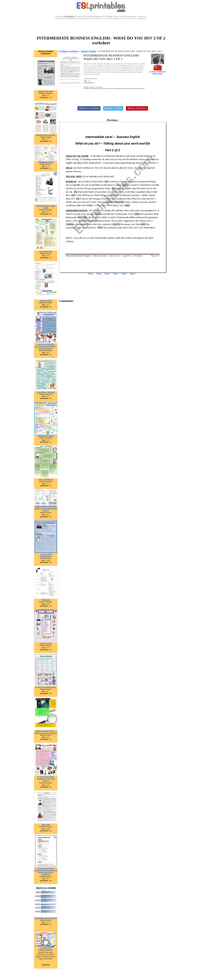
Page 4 (116, 273)
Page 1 (91, 273)
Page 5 (124, 273)
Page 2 (99, 273)
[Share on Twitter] (113, 108)
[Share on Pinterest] (137, 108)
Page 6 (133, 273)
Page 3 (107, 273)
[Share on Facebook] (89, 108)
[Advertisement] (101, 27)
